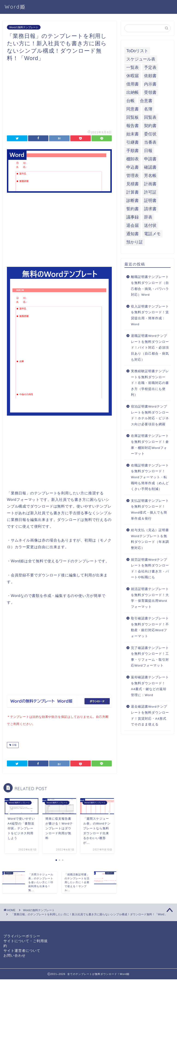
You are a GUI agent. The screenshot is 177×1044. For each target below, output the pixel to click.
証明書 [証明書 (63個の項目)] (150, 200)
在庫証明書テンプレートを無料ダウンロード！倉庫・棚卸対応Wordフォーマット (150, 444)
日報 (14, 744)
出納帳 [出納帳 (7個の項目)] (132, 92)
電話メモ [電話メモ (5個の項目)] (152, 233)
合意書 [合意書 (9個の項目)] (146, 100)
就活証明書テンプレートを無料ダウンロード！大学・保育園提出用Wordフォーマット (150, 598)
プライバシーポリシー (21, 935)
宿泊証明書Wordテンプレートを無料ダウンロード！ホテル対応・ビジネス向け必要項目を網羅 (150, 415)
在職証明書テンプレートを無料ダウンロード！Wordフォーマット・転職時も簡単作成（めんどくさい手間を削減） (150, 477)
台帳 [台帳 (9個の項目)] (130, 100)
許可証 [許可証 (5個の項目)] (150, 192)
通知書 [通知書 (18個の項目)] (132, 233)
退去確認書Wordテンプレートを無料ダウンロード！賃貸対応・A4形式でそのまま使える (150, 715)
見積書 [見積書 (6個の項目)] (132, 184)
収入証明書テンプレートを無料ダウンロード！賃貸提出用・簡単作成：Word (150, 315)
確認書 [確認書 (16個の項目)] (150, 167)
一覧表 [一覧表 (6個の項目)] (132, 67)
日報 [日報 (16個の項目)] (148, 150)
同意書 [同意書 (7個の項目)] (132, 109)
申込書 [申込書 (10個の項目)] (132, 167)
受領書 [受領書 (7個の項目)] (150, 92)
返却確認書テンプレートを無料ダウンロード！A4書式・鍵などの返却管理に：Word (150, 686)
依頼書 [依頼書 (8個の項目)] (150, 75)
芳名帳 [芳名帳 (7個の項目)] (150, 175)
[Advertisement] (59, 94)
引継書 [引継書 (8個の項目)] (132, 142)
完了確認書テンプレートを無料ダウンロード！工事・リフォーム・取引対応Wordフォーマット (150, 656)
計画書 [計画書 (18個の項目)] (150, 184)
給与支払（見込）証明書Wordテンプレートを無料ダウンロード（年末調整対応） (150, 539)
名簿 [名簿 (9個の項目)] (148, 109)
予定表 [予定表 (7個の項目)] (150, 67)
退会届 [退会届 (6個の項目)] (132, 225)
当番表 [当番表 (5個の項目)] (150, 142)
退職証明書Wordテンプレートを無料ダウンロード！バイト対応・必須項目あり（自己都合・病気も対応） (150, 347)
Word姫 (15, 6)
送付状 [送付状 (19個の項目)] (150, 225)
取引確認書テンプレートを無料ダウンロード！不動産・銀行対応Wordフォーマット (150, 627)
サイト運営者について (21, 950)
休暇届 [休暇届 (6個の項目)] (132, 75)
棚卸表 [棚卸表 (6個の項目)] (132, 159)
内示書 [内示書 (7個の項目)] (150, 84)
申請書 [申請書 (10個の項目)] (150, 159)
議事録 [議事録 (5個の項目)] (132, 217)
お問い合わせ (14, 954)
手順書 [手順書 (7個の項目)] (132, 150)
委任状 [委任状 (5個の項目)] (150, 134)
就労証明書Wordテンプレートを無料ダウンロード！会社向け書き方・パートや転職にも (150, 568)
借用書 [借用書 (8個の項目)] (132, 84)
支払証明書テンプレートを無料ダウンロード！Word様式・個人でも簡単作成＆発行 (150, 509)
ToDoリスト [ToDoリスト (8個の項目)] (137, 51)
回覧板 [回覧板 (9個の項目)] (132, 117)
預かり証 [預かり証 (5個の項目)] (134, 242)
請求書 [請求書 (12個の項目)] (150, 209)
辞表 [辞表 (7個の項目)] (148, 217)
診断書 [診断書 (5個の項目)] (132, 200)
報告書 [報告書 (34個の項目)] (132, 125)
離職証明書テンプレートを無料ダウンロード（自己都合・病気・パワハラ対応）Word (150, 285)
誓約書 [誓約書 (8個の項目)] (132, 209)
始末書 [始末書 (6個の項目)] (132, 134)
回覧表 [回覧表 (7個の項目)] (150, 117)
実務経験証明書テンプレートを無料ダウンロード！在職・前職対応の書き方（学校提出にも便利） (150, 382)
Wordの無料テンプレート (23, 27)
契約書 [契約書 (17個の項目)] (150, 125)
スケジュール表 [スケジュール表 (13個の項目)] (140, 59)
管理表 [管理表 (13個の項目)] (132, 175)
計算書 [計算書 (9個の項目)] (132, 192)
